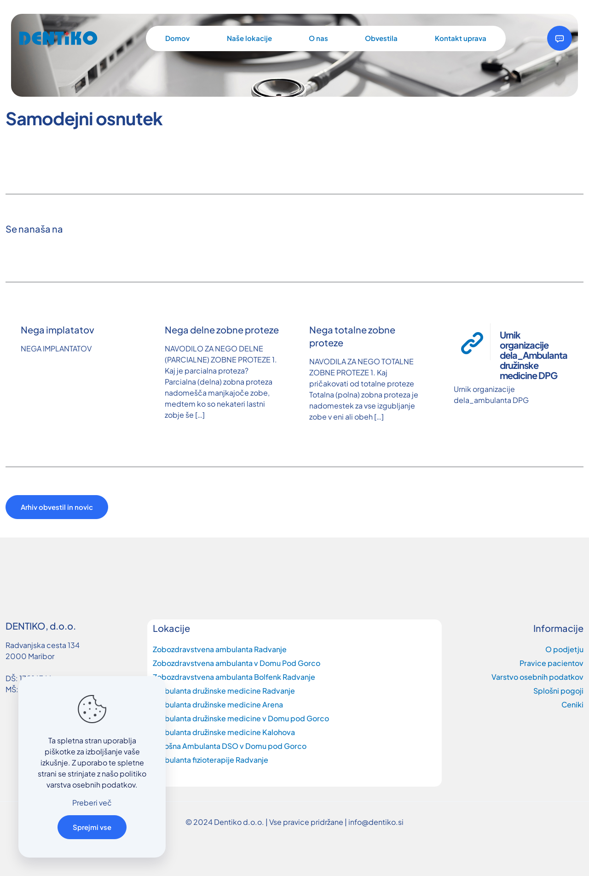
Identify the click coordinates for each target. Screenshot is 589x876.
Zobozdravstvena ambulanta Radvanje (220, 649)
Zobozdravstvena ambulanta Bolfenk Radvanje (234, 677)
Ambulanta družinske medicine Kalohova (224, 732)
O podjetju (564, 649)
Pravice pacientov (551, 663)
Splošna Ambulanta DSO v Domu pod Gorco (229, 746)
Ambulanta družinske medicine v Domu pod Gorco (241, 718)
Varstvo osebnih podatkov (537, 677)
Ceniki (572, 704)
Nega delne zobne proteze (222, 329)
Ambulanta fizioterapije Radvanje (210, 760)
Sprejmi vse (92, 827)
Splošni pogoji (558, 690)
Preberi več (92, 802)
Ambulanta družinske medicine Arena (218, 704)
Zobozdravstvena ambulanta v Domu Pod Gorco (236, 663)
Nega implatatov (57, 329)
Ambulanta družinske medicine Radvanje (224, 690)
